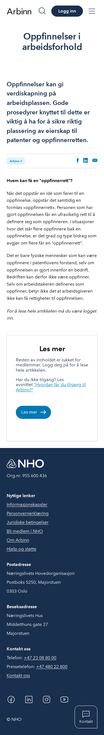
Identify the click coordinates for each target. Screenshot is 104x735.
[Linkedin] (28, 699)
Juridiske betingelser (28, 522)
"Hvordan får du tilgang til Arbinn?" (51, 387)
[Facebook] (11, 699)
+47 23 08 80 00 (40, 657)
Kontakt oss (18, 675)
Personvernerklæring (28, 513)
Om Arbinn (18, 540)
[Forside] (19, 11)
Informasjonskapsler (27, 504)
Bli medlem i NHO (25, 531)
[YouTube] (64, 699)
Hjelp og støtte (21, 549)
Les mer (52, 348)
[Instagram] (46, 699)
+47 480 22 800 (51, 666)
